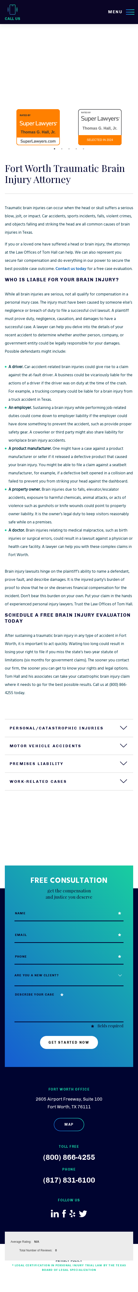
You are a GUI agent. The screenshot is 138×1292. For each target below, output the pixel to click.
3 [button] (69, 148)
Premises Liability (37, 763)
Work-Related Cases (38, 781)
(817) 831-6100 (69, 1180)
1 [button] (54, 148)
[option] (38, 127)
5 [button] (83, 148)
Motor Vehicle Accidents (46, 746)
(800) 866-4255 (69, 1157)
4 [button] (76, 148)
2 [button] (61, 148)
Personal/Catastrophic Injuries (57, 728)
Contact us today (70, 269)
